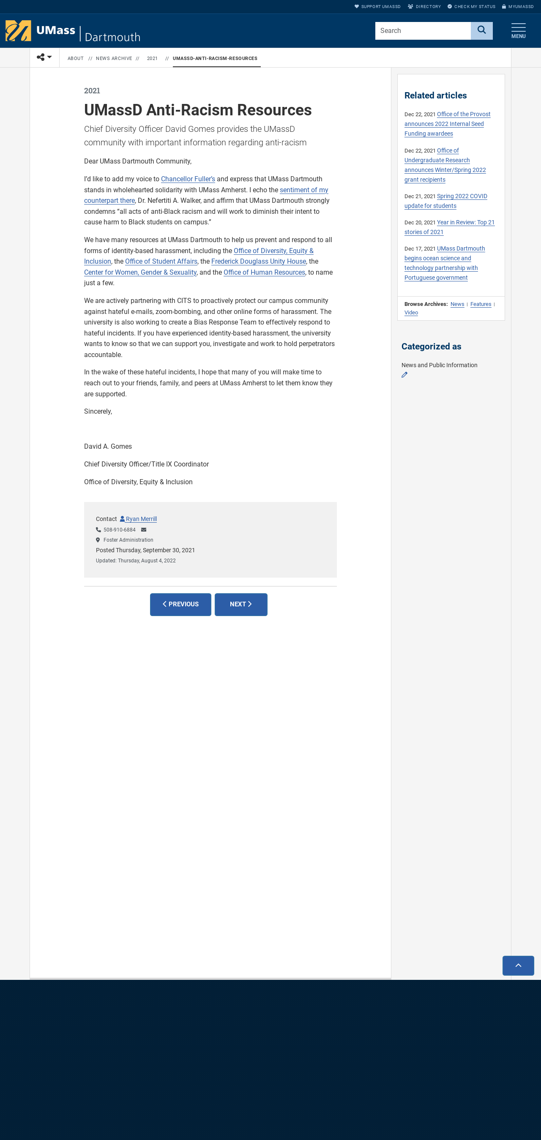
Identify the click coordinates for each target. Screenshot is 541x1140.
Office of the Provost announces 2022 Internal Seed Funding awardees (447, 124)
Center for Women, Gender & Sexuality (140, 272)
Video (411, 312)
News (457, 304)
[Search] (482, 31)
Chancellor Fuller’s (188, 179)
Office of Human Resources (264, 272)
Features (481, 304)
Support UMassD (378, 6)
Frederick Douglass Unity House (258, 261)
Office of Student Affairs (161, 261)
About (76, 58)
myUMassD (518, 6)
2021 (152, 58)
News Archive (114, 58)
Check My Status (471, 6)
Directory (424, 6)
